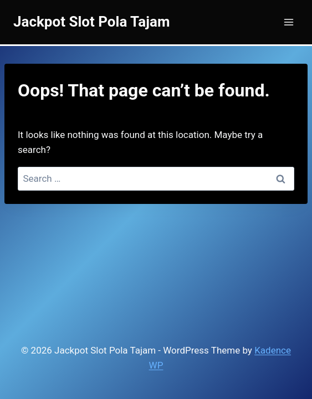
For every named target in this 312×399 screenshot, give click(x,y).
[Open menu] (288, 21)
